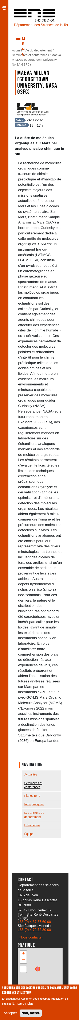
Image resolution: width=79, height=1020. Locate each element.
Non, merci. (30, 1013)
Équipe (28, 834)
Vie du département (38, 50)
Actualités (30, 774)
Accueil (17, 50)
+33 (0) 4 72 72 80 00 (34, 930)
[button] (23, 954)
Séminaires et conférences (30, 55)
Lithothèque (32, 825)
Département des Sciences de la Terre (39, 25)
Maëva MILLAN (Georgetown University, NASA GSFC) (36, 59)
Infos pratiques (34, 804)
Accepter (10, 1013)
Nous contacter (31, 937)
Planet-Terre (32, 795)
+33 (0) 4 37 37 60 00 (34, 922)
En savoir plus (23, 1004)
